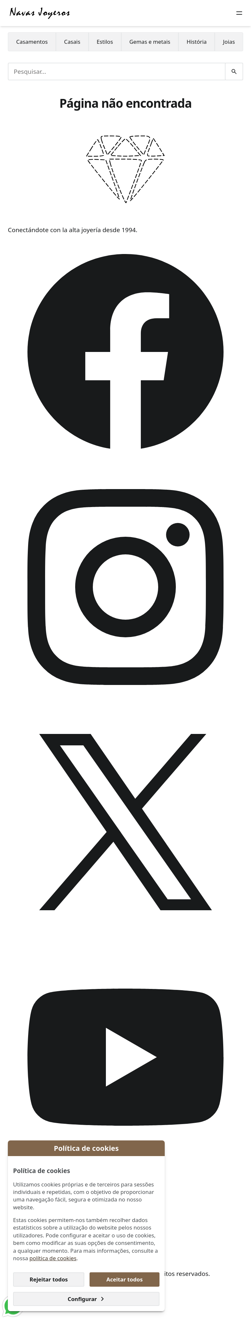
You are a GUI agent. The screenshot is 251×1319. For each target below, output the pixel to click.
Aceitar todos (124, 1279)
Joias (229, 41)
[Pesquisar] (234, 71)
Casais (72, 41)
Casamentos (32, 41)
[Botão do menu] (239, 13)
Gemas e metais (149, 41)
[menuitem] (32, 41)
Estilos (105, 41)
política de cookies (52, 1258)
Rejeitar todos (49, 1279)
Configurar (86, 1299)
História (197, 41)
